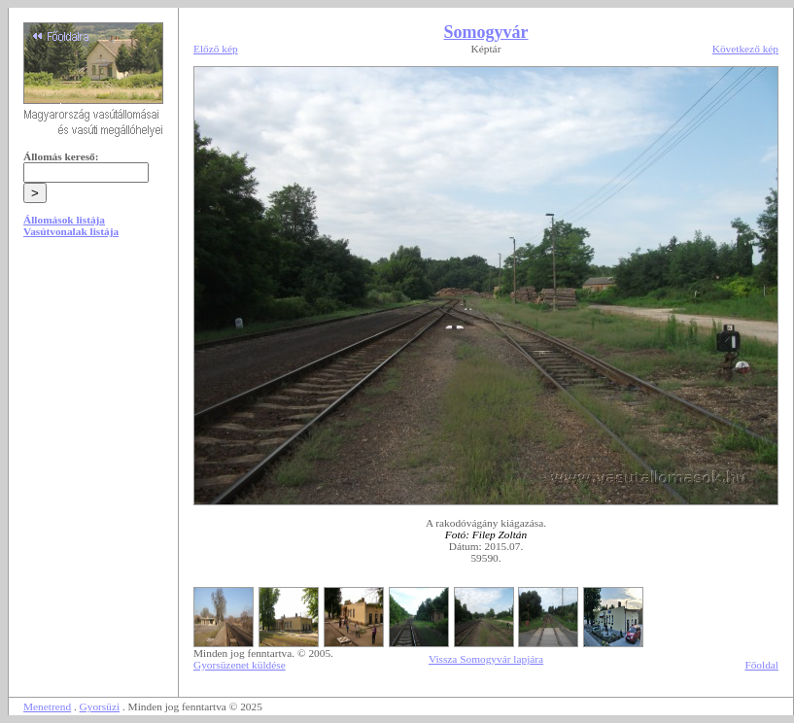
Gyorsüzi (100, 706)
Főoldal (761, 665)
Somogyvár (486, 32)
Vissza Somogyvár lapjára (486, 659)
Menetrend (47, 706)
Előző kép (215, 48)
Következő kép (745, 48)
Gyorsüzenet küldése (239, 665)
